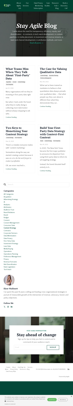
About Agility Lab (19, 5)
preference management (45, 83)
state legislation (10, 291)
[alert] (36, 400)
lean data (7, 267)
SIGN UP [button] (53, 372)
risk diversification (11, 288)
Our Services (26, 4)
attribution (8, 223)
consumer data (10, 244)
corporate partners (11, 253)
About (14, 392)
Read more (42, 399)
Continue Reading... (11, 124)
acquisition (8, 89)
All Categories (9, 209)
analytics (7, 220)
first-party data (9, 91)
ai (4, 218)
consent (14, 89)
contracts (7, 250)
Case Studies (47, 4)
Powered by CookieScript (10, 404)
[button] (25, 401)
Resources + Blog (24, 394)
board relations (10, 229)
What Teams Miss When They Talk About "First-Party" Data (19, 77)
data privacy (8, 259)
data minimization (10, 256)
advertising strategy (11, 215)
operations (8, 273)
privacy (6, 282)
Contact (8, 392)
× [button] (71, 396)
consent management (12, 241)
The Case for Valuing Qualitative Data (53, 73)
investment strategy (11, 265)
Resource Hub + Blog (55, 5)
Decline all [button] (63, 399)
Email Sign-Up (21, 392)
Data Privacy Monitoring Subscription (38, 5)
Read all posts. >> (36, 43)
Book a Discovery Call (63, 5)
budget (6, 235)
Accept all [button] (52, 399)
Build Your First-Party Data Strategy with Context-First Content (53, 143)
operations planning (53, 81)
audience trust (9, 226)
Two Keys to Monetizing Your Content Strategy (19, 139)
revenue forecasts (11, 285)
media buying (9, 270)
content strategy (21, 89)
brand (41, 155)
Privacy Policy (14, 394)
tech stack (8, 294)
